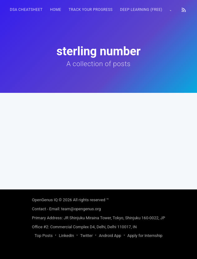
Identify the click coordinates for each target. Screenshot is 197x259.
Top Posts (43, 235)
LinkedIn (66, 235)
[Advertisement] (98, 136)
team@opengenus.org (81, 209)
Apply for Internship (145, 235)
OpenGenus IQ (45, 200)
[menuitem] (26, 10)
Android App (110, 235)
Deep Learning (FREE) (141, 9)
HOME (55, 9)
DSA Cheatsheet (26, 9)
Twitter (86, 235)
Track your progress (91, 9)
